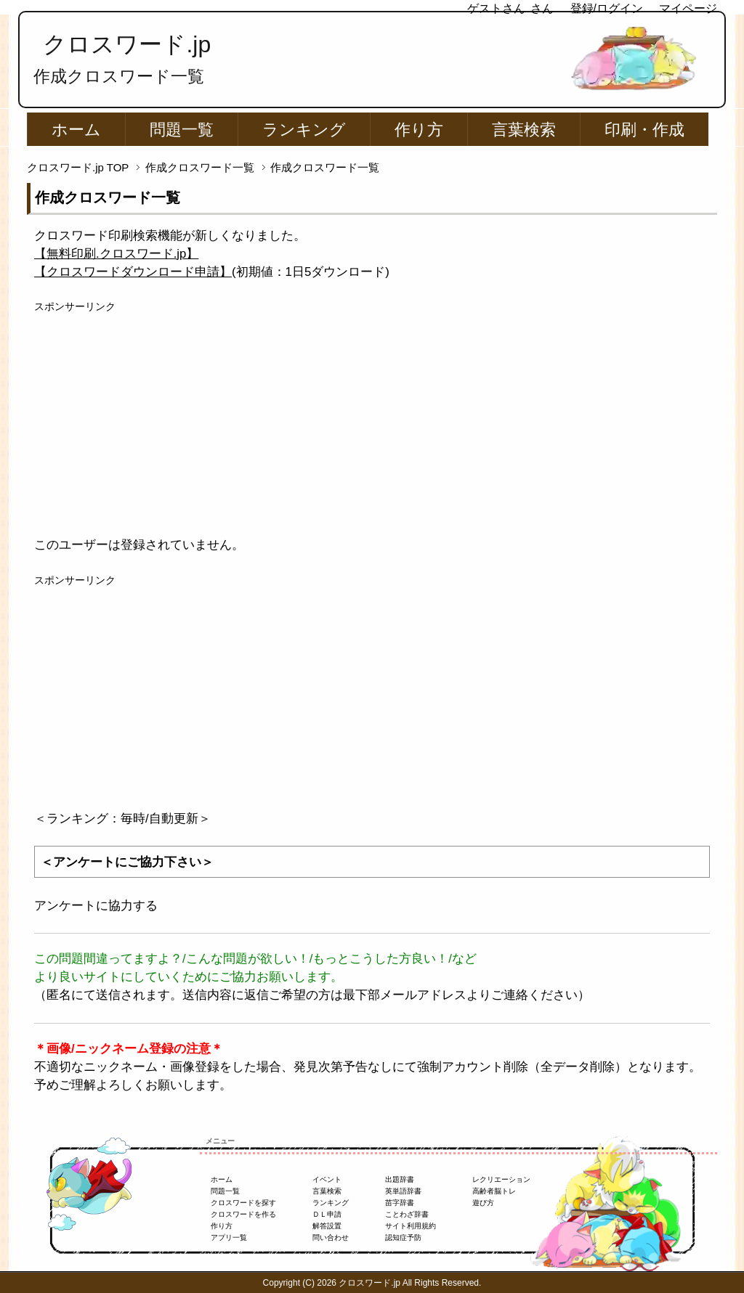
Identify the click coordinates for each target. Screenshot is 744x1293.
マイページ (688, 8)
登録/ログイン (606, 8)
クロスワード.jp (127, 44)
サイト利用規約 (410, 1226)
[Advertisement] (372, 416)
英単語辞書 (403, 1191)
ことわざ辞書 (407, 1214)
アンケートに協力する (96, 906)
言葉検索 (524, 130)
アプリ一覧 (229, 1237)
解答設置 (326, 1226)
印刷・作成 (644, 130)
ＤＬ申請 (326, 1214)
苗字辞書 (399, 1203)
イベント (326, 1179)
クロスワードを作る (243, 1214)
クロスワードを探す (243, 1203)
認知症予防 (403, 1237)
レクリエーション (501, 1179)
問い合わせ (330, 1237)
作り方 (419, 130)
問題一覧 (182, 130)
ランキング (304, 130)
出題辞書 (399, 1179)
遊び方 (483, 1203)
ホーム (76, 130)
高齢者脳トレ (494, 1191)
